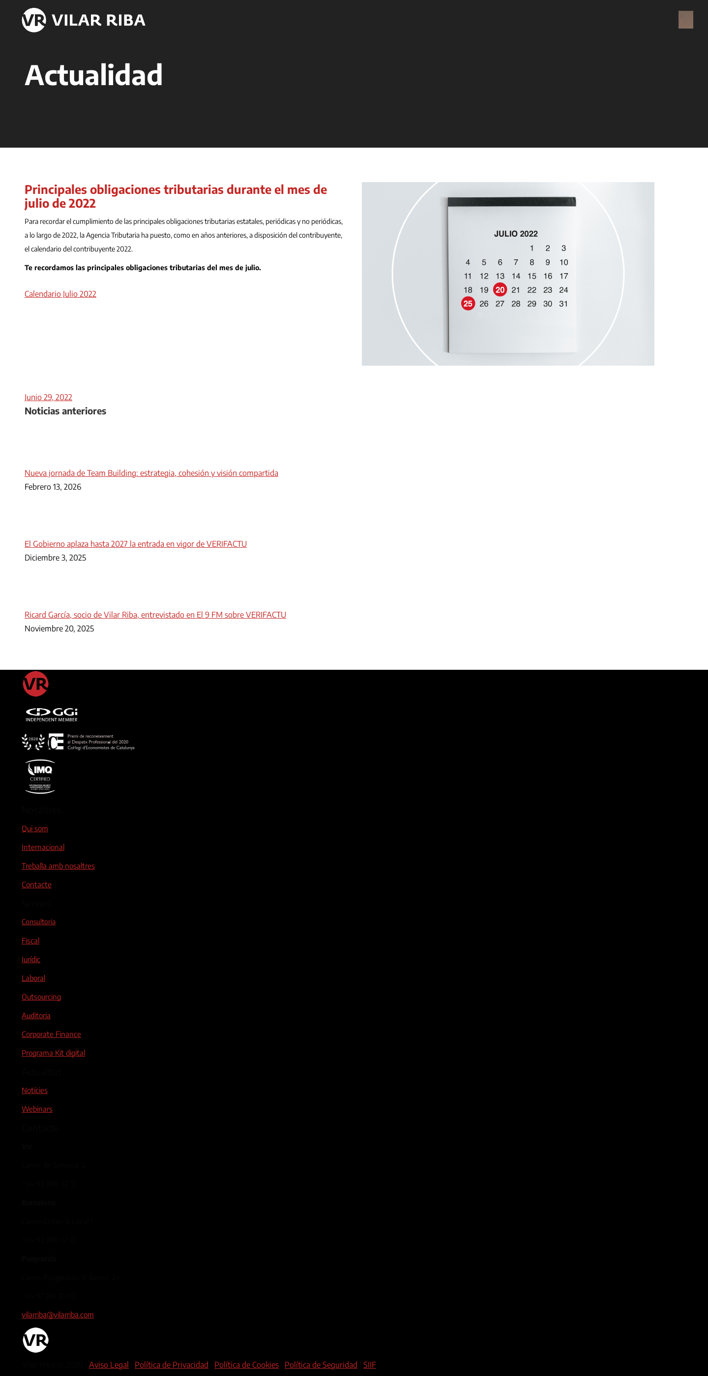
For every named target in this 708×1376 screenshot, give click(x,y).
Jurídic (31, 959)
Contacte (37, 884)
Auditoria (36, 1015)
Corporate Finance (51, 1034)
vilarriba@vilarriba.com (58, 1314)
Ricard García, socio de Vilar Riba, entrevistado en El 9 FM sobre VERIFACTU (155, 615)
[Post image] (52, 459)
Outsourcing (41, 996)
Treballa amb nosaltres (58, 865)
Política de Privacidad (171, 1365)
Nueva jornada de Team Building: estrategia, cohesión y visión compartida (151, 473)
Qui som (35, 828)
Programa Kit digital (53, 1052)
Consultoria (39, 921)
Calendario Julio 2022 (60, 294)
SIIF (369, 1365)
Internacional (43, 847)
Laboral (33, 977)
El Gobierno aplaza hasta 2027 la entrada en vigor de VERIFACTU (136, 544)
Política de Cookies (246, 1365)
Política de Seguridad (321, 1365)
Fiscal (30, 940)
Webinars (37, 1108)
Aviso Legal (109, 1365)
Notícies (35, 1090)
